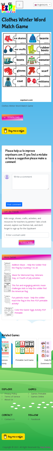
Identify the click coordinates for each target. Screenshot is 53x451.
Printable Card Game (39, 360)
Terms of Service (12, 396)
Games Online (37, 396)
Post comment (14, 204)
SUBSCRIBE (26, 242)
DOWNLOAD (13, 117)
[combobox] (42, 5)
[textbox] (42, 5)
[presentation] (27, 196)
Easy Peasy (45, 447)
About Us (9, 399)
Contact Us (10, 419)
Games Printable (38, 393)
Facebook (35, 419)
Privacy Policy (11, 393)
